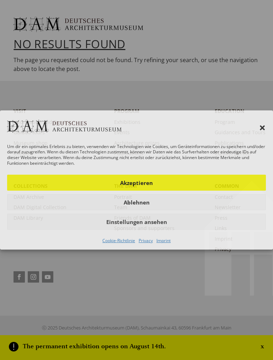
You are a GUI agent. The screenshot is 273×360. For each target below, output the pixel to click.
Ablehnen (137, 202)
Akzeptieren (136, 182)
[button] (262, 127)
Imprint (163, 241)
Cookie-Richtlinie (118, 241)
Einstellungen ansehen (136, 221)
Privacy (146, 241)
